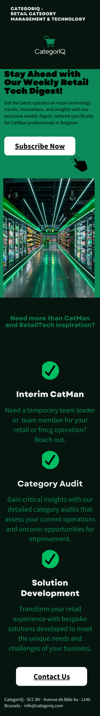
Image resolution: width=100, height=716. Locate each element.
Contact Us (52, 676)
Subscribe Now (39, 146)
